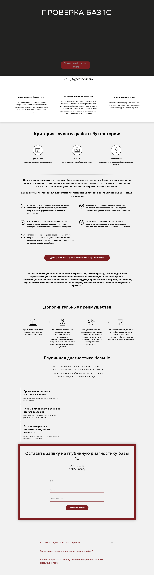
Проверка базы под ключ (75, 65)
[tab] (43, 395)
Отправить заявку (77, 508)
